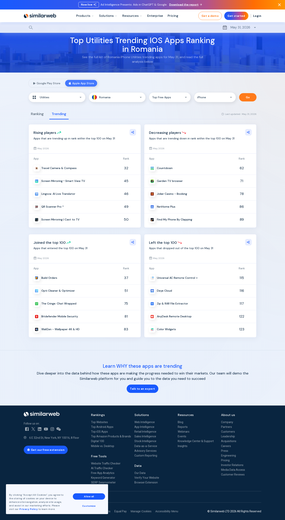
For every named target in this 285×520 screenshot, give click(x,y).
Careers (226, 446)
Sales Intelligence (145, 436)
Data (138, 466)
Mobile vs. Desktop (102, 446)
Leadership (228, 436)
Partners (226, 426)
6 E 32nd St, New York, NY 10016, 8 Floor (54, 437)
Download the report (185, 4)
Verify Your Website (146, 477)
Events (182, 436)
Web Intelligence (144, 422)
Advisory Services (145, 450)
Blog (180, 422)
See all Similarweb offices (41, 497)
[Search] (142, 27)
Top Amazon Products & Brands (111, 436)
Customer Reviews (233, 474)
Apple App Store (81, 83)
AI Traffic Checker (102, 468)
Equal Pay (120, 511)
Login (257, 16)
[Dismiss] (279, 4)
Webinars (183, 431)
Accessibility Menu (166, 511)
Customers (228, 431)
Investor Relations (232, 465)
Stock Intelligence (145, 441)
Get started (236, 16)
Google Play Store (46, 83)
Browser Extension (146, 482)
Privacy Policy (28, 509)
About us (228, 415)
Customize (89, 506)
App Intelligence (144, 426)
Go (248, 97)
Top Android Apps (102, 426)
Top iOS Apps (99, 431)
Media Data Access (233, 469)
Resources (186, 415)
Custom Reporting (145, 455)
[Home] (40, 15)
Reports (183, 426)
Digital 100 (97, 441)
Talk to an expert (142, 388)
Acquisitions (228, 441)
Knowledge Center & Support (196, 441)
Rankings (98, 415)
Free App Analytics (102, 473)
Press (224, 450)
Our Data (139, 473)
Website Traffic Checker (106, 463)
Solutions (141, 415)
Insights (182, 446)
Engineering (228, 455)
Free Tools (98, 456)
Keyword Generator (103, 477)
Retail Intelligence (145, 431)
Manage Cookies (141, 511)
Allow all (89, 496)
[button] (57, 97)
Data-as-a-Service (145, 446)
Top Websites (99, 422)
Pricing (225, 460)
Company (227, 422)
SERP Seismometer (103, 482)
